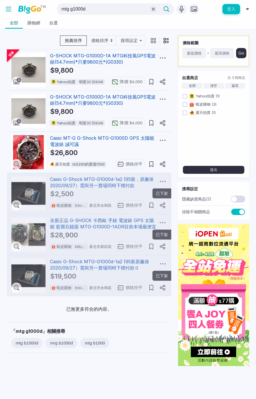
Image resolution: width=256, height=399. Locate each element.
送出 (213, 170)
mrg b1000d (61, 342)
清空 (213, 86)
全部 (192, 86)
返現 (235, 86)
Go (241, 53)
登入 (231, 9)
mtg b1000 (95, 342)
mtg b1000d (27, 342)
